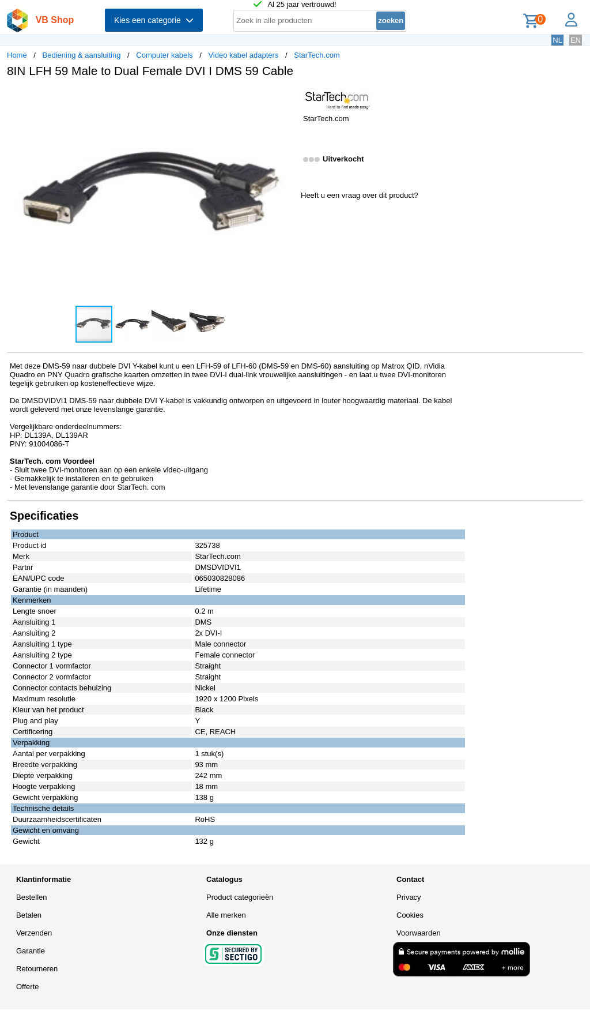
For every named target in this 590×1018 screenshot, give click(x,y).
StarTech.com (316, 55)
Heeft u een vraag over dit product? (359, 195)
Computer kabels (164, 55)
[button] (284, 98)
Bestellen (31, 897)
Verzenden (34, 933)
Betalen (28, 915)
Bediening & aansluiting (82, 55)
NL (557, 40)
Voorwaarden (418, 933)
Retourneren (37, 968)
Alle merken (226, 915)
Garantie (30, 950)
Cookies (409, 915)
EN (575, 40)
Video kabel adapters (243, 55)
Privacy (408, 897)
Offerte (27, 986)
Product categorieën (239, 897)
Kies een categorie (154, 20)
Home (17, 55)
